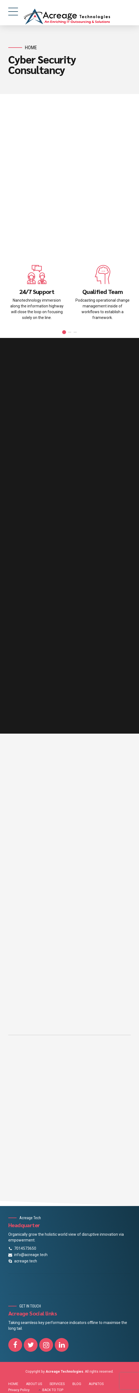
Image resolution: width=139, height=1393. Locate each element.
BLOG (76, 1384)
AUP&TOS (96, 1384)
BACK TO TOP (52, 1390)
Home (31, 47)
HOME (13, 1384)
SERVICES (57, 1384)
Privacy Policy (19, 1390)
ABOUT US (34, 1384)
